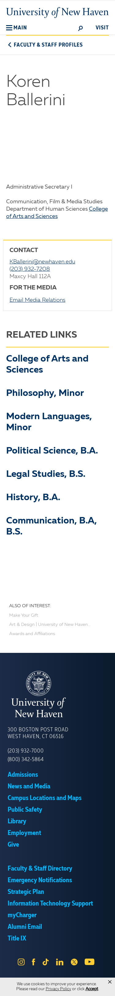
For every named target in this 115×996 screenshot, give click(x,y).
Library (17, 821)
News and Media (29, 786)
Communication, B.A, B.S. (51, 526)
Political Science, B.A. (52, 451)
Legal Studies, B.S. (45, 474)
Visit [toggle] (102, 28)
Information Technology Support (50, 903)
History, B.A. (33, 497)
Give (13, 844)
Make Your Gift (23, 615)
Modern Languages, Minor (49, 422)
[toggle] (80, 28)
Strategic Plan (26, 892)
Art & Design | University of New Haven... (49, 624)
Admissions (23, 775)
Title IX (17, 938)
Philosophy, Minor (45, 393)
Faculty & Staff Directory (40, 868)
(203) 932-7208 (30, 269)
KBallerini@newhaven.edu (42, 262)
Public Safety (25, 809)
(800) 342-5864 (26, 759)
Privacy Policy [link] (58, 989)
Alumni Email (25, 927)
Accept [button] (92, 989)
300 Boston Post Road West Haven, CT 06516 (38, 733)
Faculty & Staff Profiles (44, 45)
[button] (16, 28)
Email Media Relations (37, 300)
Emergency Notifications (40, 880)
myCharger (22, 915)
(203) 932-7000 (26, 751)
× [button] (109, 982)
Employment (24, 833)
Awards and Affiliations (32, 634)
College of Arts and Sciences (47, 364)
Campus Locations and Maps (45, 798)
